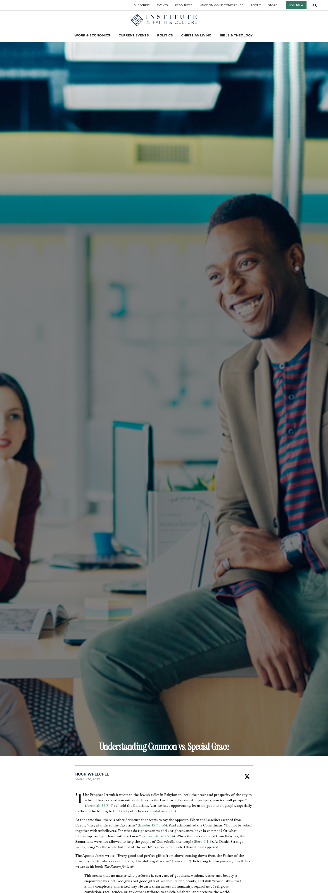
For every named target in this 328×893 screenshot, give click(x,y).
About (256, 5)
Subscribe (142, 5)
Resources (183, 5)
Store (273, 5)
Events (162, 5)
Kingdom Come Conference (221, 5)
